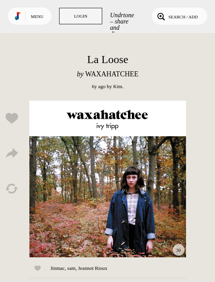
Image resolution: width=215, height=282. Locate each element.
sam (71, 268)
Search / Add (177, 16)
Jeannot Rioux (92, 268)
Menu (37, 16)
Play (107, 179)
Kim (117, 86)
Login (80, 16)
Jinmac (58, 268)
